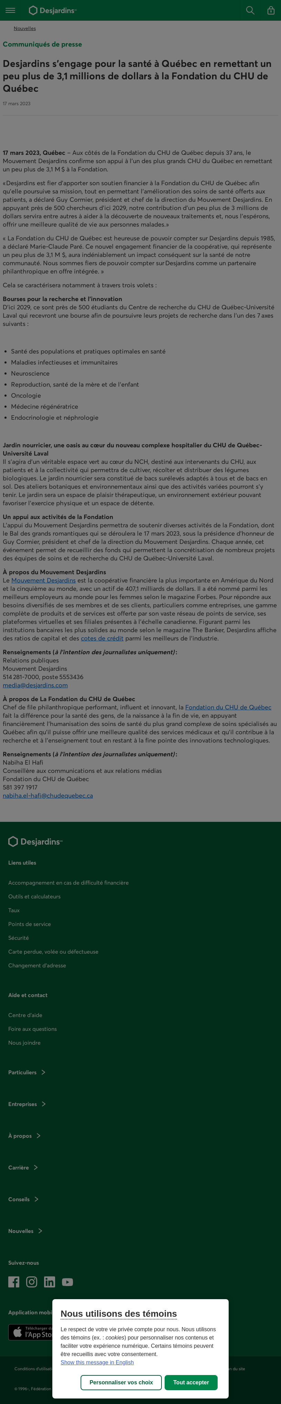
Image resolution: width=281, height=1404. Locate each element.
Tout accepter (191, 1382)
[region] (140, 1348)
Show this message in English (97, 1362)
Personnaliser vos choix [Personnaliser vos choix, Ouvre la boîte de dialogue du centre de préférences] (121, 1382)
